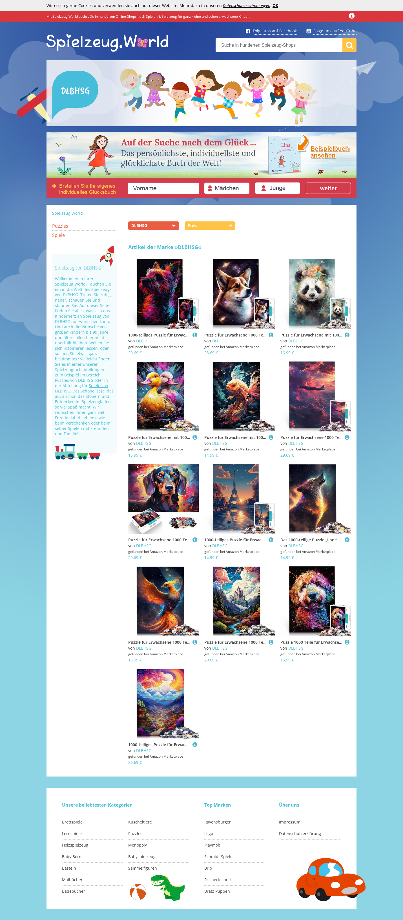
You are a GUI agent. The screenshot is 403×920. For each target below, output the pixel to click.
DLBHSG (143, 341)
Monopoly (137, 845)
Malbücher (72, 879)
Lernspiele (72, 833)
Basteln (69, 868)
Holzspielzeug (75, 845)
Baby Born (71, 856)
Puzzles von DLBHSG (74, 380)
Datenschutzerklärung (300, 833)
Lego (208, 833)
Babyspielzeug (142, 856)
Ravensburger (217, 822)
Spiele (58, 235)
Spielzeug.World (67, 213)
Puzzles (60, 226)
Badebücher (73, 891)
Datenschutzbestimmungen (246, 5)
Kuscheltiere (140, 822)
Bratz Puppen (217, 891)
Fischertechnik (218, 879)
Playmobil (213, 845)
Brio (208, 868)
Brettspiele (72, 822)
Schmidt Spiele (218, 856)
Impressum (289, 822)
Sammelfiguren (142, 868)
